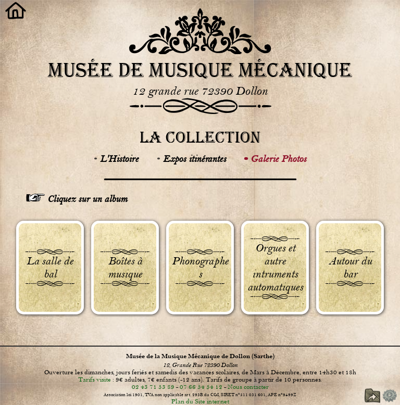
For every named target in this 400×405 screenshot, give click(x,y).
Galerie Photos (278, 158)
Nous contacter (248, 386)
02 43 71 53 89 (153, 386)
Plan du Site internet (200, 401)
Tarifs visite (94, 379)
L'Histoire (119, 158)
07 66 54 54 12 (201, 386)
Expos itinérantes (194, 158)
